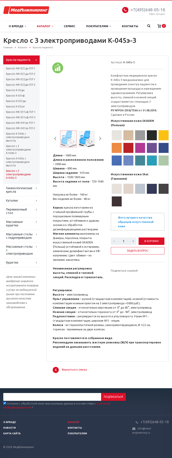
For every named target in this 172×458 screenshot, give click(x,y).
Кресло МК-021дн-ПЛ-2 (20, 73)
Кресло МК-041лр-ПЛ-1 (20, 122)
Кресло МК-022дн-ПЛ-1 (20, 79)
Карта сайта (12, 433)
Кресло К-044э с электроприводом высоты (17, 137)
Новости (9, 427)
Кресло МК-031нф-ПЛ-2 (21, 117)
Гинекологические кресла (19, 189)
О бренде (17, 26)
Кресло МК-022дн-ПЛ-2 (20, 84)
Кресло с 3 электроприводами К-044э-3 (18, 149)
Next (99, 139)
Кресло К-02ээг (15, 106)
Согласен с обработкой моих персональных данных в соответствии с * (56, 405)
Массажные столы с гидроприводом (19, 235)
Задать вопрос (137, 250)
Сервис (69, 26)
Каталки (12, 200)
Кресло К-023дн (16, 101)
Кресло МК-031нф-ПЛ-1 (21, 111)
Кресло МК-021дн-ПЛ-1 (20, 68)
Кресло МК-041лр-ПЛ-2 (20, 128)
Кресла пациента (18, 60)
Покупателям (98, 26)
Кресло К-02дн (15, 90)
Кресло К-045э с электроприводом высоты (17, 162)
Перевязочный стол (16, 211)
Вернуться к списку (70, 370)
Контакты (130, 26)
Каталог (45, 26)
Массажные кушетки (14, 223)
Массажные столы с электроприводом (19, 250)
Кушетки (12, 262)
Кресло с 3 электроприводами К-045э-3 (18, 174)
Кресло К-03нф (15, 95)
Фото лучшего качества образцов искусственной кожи (136, 222)
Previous (57, 139)
